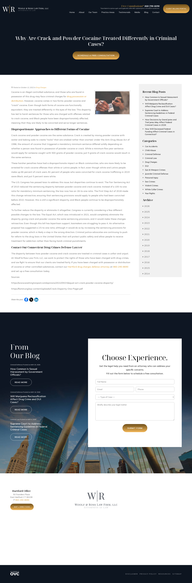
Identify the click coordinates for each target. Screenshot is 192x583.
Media (137, 12)
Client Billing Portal (176, 9)
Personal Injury (151, 177)
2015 (146, 268)
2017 (146, 256)
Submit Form (134, 428)
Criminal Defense (153, 154)
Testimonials (124, 12)
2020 (146, 239)
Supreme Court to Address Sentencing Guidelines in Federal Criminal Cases (159, 113)
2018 (146, 251)
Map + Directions (22, 508)
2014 (146, 273)
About (81, 12)
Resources (164, 574)
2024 (146, 217)
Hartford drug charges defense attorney (89, 266)
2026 (146, 206)
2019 (146, 245)
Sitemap (177, 574)
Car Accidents (151, 146)
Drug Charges (41, 87)
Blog (146, 12)
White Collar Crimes (154, 189)
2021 (146, 234)
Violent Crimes (151, 185)
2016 (146, 262)
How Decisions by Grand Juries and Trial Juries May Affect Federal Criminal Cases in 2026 (160, 122)
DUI (146, 166)
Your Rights (150, 193)
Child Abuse (150, 150)
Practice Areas (107, 12)
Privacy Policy (148, 574)
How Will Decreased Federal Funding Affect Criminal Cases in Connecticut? (160, 131)
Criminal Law (151, 158)
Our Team (93, 12)
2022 (146, 228)
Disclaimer (132, 574)
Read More (21, 382)
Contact (155, 12)
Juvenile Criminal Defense (156, 174)
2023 (146, 223)
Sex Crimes (150, 181)
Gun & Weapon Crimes (155, 170)
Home (72, 12)
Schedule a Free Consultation (96, 55)
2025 (146, 211)
